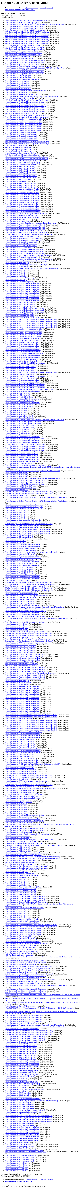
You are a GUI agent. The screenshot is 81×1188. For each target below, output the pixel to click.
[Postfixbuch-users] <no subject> (16, 624)
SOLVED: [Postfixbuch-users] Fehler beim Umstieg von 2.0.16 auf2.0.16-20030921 (33, 845)
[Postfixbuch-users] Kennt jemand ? (17, 637)
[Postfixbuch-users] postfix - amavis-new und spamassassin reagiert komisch (31, 319)
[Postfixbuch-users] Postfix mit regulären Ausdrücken (23, 45)
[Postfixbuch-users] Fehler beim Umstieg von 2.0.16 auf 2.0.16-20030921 (30, 389)
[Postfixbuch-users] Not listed (15, 219)
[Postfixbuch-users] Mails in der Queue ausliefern (22, 283)
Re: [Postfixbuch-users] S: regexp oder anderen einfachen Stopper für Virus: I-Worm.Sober (36, 1027)
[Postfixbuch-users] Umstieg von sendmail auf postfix (23, 119)
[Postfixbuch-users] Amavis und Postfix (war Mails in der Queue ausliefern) (31, 715)
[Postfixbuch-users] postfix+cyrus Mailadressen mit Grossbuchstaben (28, 255)
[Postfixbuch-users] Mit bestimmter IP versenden (22, 361)
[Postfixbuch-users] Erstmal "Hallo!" (17, 495)
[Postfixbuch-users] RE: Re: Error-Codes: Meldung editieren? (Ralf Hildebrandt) (32, 471)
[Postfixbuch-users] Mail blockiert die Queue (20, 486)
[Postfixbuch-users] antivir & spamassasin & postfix (23, 558)
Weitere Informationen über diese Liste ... (20, 10)
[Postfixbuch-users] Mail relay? (16, 181)
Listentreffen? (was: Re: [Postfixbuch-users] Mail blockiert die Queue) (29, 491)
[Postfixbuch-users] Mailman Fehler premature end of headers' (26, 853)
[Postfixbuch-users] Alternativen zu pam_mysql (21, 161)
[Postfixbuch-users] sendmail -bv (16, 92)
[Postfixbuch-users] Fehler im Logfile (18, 393)
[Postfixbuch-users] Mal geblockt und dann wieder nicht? (24, 70)
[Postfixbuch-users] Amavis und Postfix (18, 718)
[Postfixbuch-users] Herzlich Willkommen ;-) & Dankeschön (26, 989)
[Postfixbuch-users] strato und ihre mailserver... (21, 860)
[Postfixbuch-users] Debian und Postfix (18, 463)
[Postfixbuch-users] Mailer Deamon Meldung (20, 359)
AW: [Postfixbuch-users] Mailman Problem (20, 58)
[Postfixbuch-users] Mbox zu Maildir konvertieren (22, 79)
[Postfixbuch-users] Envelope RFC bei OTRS (20, 841)
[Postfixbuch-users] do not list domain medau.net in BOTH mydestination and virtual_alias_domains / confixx (42, 957)
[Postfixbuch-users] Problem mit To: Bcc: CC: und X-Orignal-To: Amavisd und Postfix (34, 24)
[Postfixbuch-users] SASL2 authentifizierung (20, 183)
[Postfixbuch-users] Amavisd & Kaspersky (19, 98)
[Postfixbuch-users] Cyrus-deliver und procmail (21, 132)
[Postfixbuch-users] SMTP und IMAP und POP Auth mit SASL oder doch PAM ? (33, 764)
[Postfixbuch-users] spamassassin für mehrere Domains (24, 1112)
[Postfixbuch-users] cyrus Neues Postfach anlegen (22, 526)
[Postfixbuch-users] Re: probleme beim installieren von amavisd (27, 117)
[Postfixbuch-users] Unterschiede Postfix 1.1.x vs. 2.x (23, 520)
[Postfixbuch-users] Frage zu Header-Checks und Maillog (25, 66)
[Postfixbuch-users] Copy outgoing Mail (19, 75)
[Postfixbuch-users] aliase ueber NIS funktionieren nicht (24, 249)
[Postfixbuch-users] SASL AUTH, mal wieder (21, 166)
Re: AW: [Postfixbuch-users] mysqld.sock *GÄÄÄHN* (24, 794)
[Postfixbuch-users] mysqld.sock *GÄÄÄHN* (21, 870)
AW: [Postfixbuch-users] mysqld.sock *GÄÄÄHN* (22, 113)
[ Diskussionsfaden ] (31, 8)
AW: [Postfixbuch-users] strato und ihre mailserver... (23, 862)
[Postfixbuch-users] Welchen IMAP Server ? (20, 365)
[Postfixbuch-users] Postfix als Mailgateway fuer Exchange (25, 102)
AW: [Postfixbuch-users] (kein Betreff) (18, 147)
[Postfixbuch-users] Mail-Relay (16, 270)
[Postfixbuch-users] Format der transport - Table (21, 51)
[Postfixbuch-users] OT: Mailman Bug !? (19, 535)
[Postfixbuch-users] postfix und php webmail (20, 302)
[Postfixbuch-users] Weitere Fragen (17, 263)
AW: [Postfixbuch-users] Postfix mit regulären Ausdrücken (25, 47)
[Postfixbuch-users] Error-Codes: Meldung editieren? (23, 459)
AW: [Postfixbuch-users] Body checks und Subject (22, 155)
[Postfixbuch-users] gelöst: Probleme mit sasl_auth (22, 875)
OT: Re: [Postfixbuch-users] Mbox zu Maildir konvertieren (25, 444)
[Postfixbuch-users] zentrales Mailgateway (19, 278)
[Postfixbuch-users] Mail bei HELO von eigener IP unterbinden (26, 157)
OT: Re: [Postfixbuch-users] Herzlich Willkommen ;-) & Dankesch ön (29, 234)
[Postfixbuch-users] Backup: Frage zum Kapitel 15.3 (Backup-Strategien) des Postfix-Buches (37, 497)
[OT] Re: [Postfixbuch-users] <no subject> (19, 955)
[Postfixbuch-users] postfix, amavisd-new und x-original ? (25, 26)
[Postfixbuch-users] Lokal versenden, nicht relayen (22, 195)
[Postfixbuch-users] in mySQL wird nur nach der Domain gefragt (27, 834)
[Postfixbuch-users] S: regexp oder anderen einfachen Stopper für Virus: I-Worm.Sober (34, 420)
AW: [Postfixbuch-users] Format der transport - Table (23, 53)
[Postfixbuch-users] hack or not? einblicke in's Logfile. (24, 230)
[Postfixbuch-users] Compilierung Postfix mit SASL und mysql (26, 261)
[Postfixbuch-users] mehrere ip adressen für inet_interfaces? (25, 480)
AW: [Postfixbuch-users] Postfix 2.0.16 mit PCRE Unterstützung (27, 32)
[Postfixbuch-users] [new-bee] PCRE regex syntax (22, 22)
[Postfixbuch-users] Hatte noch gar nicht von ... (21, 539)
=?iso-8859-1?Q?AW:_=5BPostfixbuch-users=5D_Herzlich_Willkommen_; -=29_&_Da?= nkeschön (39, 1008)
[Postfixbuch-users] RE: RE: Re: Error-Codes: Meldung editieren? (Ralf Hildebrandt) (34, 478)
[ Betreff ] (42, 8)
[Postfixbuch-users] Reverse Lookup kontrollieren (22, 457)
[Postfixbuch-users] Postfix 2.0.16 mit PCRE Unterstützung (25, 30)
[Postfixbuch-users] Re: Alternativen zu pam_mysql (22, 162)
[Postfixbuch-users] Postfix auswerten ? (18, 683)
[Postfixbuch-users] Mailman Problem (18, 56)
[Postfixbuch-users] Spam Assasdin (17, 580)
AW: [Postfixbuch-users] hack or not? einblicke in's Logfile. (25, 991)
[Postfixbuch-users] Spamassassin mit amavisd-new (22, 204)
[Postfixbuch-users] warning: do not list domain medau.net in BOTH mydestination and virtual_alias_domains (42, 467)
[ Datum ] (49, 8)
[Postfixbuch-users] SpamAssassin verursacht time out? (24, 238)
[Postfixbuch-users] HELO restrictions (18, 179)
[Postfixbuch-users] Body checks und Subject (20, 153)
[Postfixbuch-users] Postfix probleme (18, 81)
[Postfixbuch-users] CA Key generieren (18, 802)
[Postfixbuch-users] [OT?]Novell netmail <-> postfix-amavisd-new (28, 529)
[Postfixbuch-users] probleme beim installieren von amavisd (25, 91)
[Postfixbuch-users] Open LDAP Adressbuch (20, 1006)
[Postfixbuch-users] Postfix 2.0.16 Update (19, 397)
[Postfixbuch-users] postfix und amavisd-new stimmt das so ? (26, 21)
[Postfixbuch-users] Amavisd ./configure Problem (22, 686)
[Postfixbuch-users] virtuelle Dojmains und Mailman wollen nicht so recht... (31, 223)
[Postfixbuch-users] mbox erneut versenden (20, 790)
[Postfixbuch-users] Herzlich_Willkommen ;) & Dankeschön (26, 902)
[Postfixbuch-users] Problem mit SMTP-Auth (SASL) (23, 340)
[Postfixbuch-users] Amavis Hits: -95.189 (19, 416)
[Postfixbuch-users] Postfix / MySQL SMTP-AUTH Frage (25, 60)
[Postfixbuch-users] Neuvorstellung (17, 221)
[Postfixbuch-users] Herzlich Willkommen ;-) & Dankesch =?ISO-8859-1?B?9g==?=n (34, 68)
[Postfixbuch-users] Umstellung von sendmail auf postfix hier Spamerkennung (32, 96)
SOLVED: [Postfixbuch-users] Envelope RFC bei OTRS (24, 843)
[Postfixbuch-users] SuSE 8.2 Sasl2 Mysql (19, 425)
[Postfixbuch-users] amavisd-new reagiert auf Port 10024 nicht (26, 213)
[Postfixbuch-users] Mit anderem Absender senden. (22, 217)
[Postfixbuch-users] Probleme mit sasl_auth (20, 874)
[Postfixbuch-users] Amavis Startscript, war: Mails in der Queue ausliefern (30, 788)
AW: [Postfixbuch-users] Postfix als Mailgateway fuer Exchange (27, 100)
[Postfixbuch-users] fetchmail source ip (18, 864)
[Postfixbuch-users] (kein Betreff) (16, 145)
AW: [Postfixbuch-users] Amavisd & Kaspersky (21, 664)
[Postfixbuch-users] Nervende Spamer (18, 800)
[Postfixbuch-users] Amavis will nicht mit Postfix (22, 189)
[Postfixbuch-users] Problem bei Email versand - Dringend (25, 225)
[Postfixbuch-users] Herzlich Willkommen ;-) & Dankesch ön (26, 232)
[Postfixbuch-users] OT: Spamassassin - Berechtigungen (24, 821)
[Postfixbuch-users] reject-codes (16, 408)
